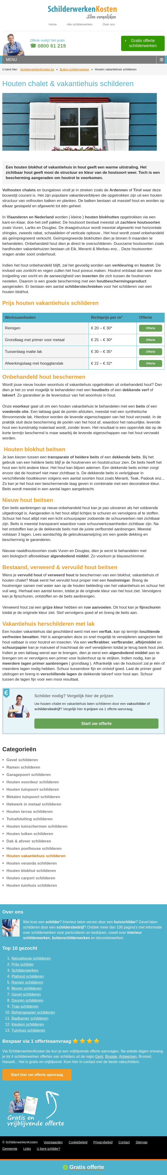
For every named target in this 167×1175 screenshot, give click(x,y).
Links (27, 1149)
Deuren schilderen (27, 1000)
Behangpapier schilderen (33, 1012)
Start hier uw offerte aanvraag (37, 1075)
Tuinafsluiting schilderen (29, 819)
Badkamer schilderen (30, 1018)
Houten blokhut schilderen (31, 870)
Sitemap (141, 1142)
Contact (124, 1142)
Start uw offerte (96, 723)
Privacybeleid (103, 1142)
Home (53, 24)
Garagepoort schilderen (28, 774)
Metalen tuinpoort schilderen (33, 797)
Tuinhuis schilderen (28, 1030)
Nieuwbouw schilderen (31, 958)
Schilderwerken (25, 970)
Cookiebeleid (78, 1142)
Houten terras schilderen (29, 811)
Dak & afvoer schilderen (28, 841)
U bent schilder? (48, 1149)
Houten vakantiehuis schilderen (36, 856)
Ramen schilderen (23, 767)
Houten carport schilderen (30, 878)
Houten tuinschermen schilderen (37, 826)
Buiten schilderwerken (74, 69)
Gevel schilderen (22, 760)
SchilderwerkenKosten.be (37, 69)
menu (11, 60)
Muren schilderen (27, 988)
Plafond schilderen (28, 976)
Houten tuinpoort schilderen (32, 789)
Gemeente (9, 1149)
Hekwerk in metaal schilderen (33, 804)
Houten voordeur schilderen (32, 782)
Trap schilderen (25, 1006)
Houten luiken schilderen (29, 834)
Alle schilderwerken (79, 24)
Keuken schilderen (28, 1024)
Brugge (111, 1056)
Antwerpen (128, 1056)
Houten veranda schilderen (31, 863)
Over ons (109, 24)
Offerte (150, 328)
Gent (99, 1056)
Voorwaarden (53, 1142)
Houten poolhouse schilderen (34, 848)
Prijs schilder (23, 964)
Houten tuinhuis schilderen (31, 885)
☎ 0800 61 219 (48, 46)
